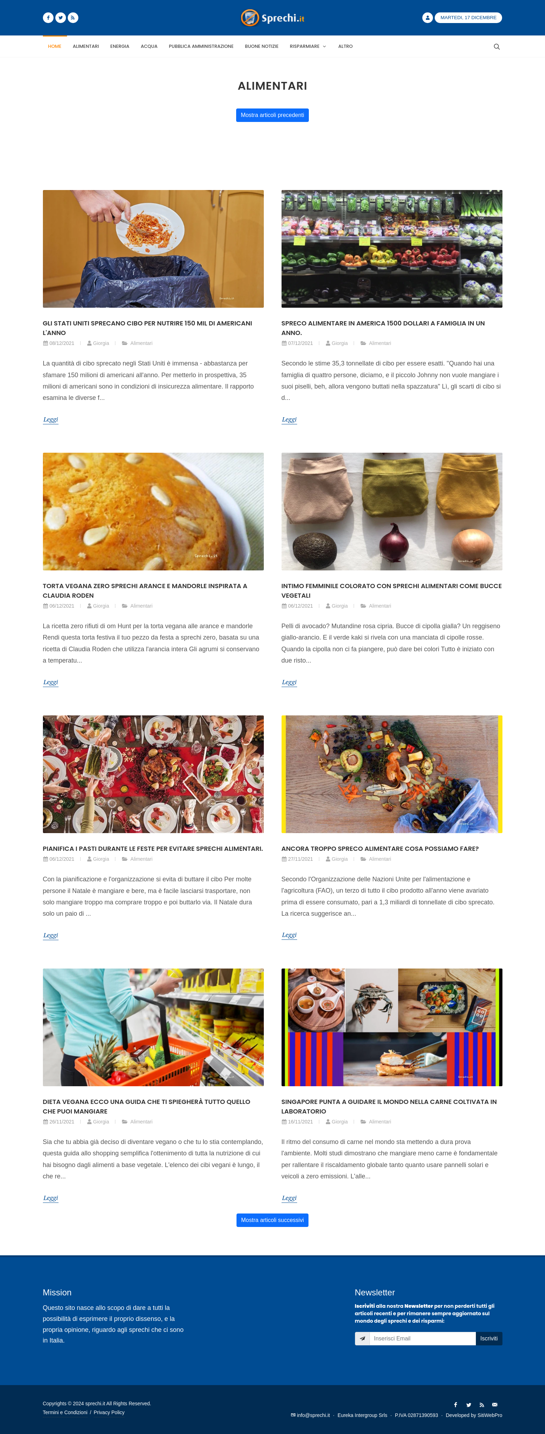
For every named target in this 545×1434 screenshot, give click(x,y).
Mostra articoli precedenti (272, 115)
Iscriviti (489, 1338)
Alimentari (137, 343)
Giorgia (98, 343)
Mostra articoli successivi (272, 1220)
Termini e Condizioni (65, 1412)
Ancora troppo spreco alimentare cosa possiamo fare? (380, 848)
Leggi (51, 419)
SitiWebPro (490, 1415)
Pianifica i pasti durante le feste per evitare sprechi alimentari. (153, 848)
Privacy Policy (109, 1412)
